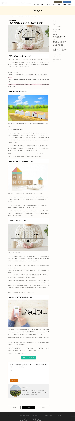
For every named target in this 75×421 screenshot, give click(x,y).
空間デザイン (55, 31)
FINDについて (36, 4)
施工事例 (48, 4)
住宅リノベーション (56, 29)
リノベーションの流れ (23, 418)
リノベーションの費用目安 (24, 419)
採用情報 (70, 4)
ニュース (58, 4)
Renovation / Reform (24, 415)
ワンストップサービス (36, 419)
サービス (43, 4)
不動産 (14, 20)
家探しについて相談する (28, 357)
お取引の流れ (35, 418)
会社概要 (64, 4)
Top (9, 415)
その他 (54, 24)
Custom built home (48, 415)
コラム (53, 4)
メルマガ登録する (14, 380)
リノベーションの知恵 (56, 26)
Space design (59, 415)
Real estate (35, 415)
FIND (54, 61)
